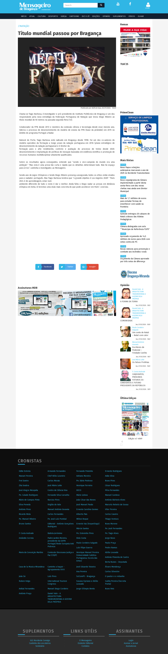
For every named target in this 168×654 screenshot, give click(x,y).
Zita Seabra (24, 485)
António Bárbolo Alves (115, 500)
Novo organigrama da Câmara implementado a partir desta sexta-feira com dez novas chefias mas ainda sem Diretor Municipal (133, 186)
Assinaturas (131, 646)
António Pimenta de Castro (117, 557)
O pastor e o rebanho (114, 576)
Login (131, 640)
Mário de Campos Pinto (29, 500)
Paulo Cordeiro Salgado (86, 543)
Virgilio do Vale (54, 504)
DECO (78, 490)
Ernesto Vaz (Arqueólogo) (87, 524)
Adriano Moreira (83, 476)
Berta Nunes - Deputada (116, 562)
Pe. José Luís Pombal (57, 519)
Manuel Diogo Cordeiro (58, 588)
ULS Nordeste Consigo (40, 640)
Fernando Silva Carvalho (58, 495)
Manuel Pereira (26, 476)
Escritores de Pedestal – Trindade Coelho (139, 350)
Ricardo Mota (25, 514)
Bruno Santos (25, 524)
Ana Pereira (81, 571)
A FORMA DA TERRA (129, 301)
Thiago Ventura (111, 519)
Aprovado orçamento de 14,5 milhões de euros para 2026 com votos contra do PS (135, 239)
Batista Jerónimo (55, 533)
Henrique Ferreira (84, 485)
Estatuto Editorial (85, 643)
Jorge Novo (110, 538)
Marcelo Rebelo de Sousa (116, 504)
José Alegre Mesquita (28, 490)
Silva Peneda (24, 504)
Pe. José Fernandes (113, 528)
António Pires (25, 509)
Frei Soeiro (24, 480)
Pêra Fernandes (112, 490)
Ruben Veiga (24, 581)
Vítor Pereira (111, 509)
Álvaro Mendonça (113, 567)
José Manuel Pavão (84, 504)
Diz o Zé (84, 16)
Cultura (40, 16)
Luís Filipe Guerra (84, 547)
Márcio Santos (82, 528)
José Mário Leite (138, 360)
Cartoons (72, 16)
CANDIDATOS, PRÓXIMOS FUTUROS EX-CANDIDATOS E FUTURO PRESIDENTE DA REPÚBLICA (132, 380)
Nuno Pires (110, 480)
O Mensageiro (85, 640)
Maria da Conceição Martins (31, 552)
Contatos (85, 646)
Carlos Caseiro (111, 514)
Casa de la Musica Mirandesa (31, 567)
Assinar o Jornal (131, 643)
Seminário (39, 646)
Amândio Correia (26, 538)
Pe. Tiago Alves (112, 533)
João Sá (22, 576)
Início (22, 16)
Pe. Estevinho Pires (85, 533)
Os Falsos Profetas (140, 362)
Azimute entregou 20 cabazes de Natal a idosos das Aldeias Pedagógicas (135, 217)
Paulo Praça (110, 543)
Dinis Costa (81, 538)
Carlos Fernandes (55, 514)
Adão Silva (109, 476)
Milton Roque (82, 519)
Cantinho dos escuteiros (40, 643)
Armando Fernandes (57, 471)
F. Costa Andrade (138, 372)
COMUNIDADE (126, 320)
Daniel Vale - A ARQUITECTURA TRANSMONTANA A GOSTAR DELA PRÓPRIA (139, 294)
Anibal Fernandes (27, 588)
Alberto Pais (81, 514)
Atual (30, 16)
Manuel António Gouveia (58, 509)
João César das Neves (86, 500)
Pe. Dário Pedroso (84, 480)
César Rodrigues (112, 485)
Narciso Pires (54, 500)
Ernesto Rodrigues (113, 471)
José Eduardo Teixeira (85, 567)
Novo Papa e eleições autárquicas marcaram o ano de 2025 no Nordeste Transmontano (135, 170)
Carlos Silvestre (112, 571)
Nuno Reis (109, 588)
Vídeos (130, 16)
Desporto (51, 16)
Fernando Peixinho (84, 471)
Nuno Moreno (111, 524)
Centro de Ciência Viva (57, 490)
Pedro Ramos (111, 547)
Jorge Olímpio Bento (85, 588)
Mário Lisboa (82, 495)
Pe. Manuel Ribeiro (27, 519)
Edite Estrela (24, 471)
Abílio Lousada (111, 552)
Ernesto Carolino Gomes (87, 509)
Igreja (62, 16)
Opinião (104, 16)
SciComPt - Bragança (85, 576)
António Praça (25, 593)
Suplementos (117, 16)
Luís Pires (52, 576)
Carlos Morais (54, 480)
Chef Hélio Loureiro (56, 476)
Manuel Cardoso (112, 495)
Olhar (139, 16)
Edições (94, 16)
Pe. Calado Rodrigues (28, 495)
